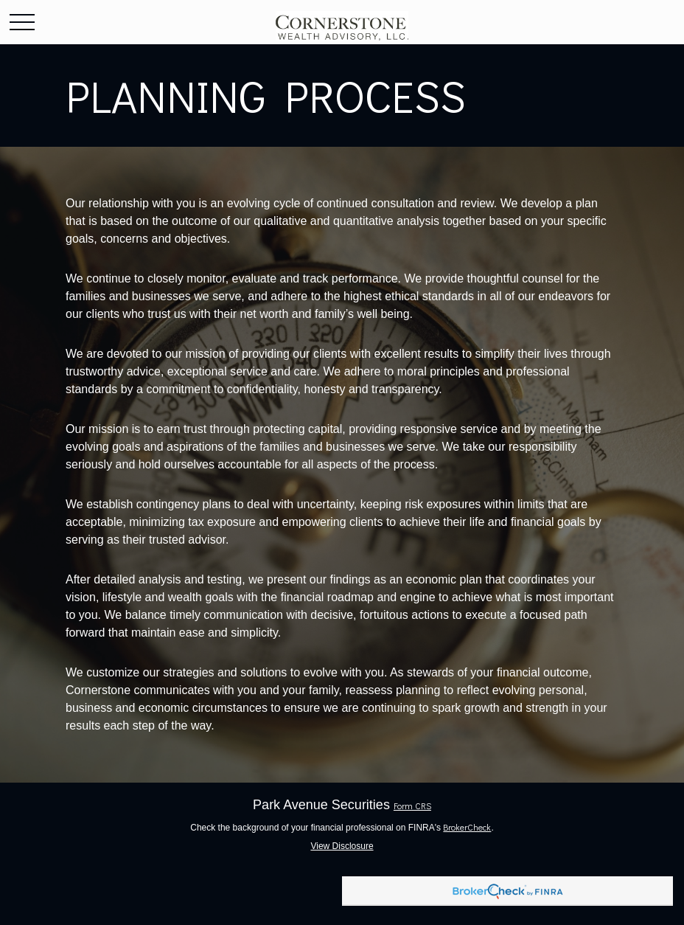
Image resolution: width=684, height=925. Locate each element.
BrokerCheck (467, 827)
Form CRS (412, 805)
